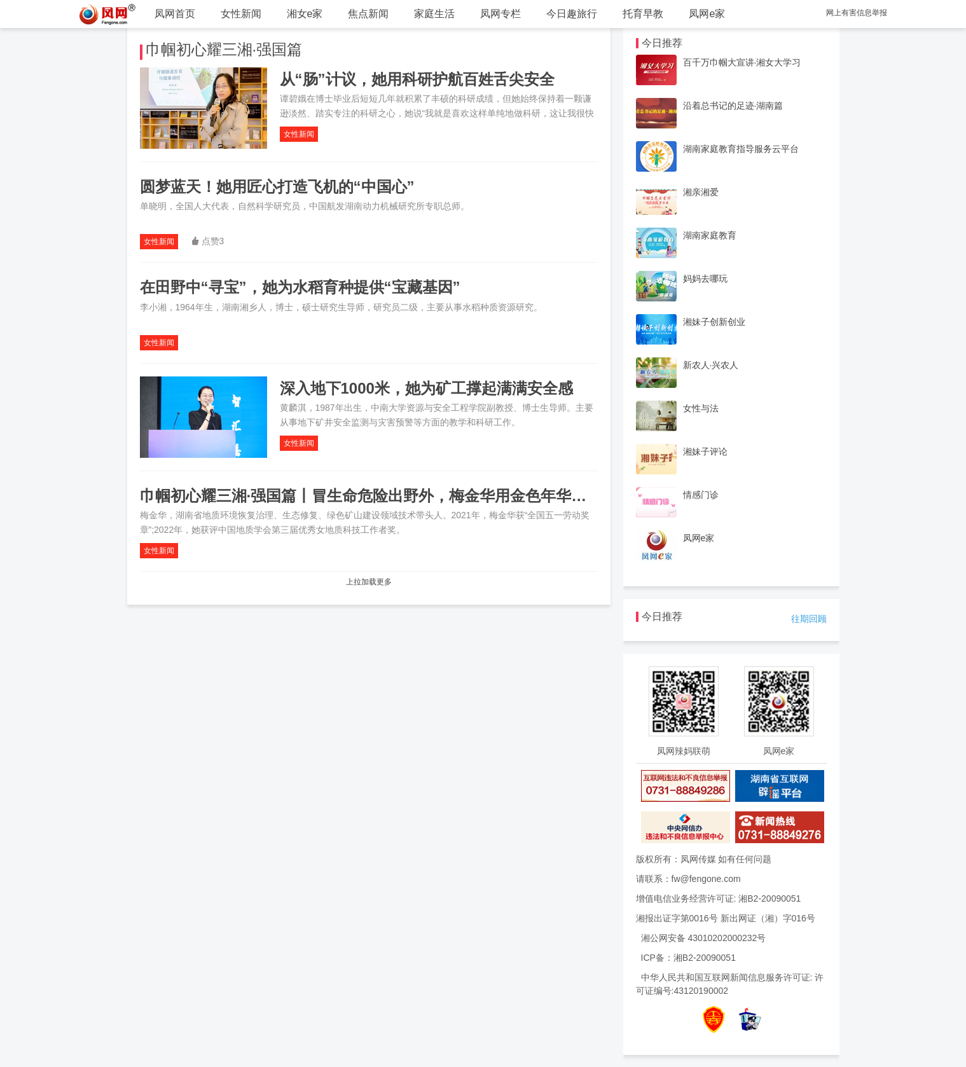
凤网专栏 (500, 13)
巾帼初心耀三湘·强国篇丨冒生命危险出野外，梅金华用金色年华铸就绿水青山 (401, 495)
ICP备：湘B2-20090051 (688, 958)
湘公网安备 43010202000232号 (703, 938)
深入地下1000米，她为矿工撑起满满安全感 (426, 388)
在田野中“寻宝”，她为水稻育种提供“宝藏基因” (300, 287)
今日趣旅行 (571, 13)
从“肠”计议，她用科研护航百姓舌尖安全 (417, 79)
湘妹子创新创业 (714, 322)
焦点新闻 (368, 13)
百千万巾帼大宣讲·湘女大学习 (742, 62)
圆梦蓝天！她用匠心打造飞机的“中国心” (277, 186)
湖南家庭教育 (709, 235)
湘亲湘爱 (701, 192)
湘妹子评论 (705, 451)
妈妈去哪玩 (705, 278)
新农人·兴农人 (711, 365)
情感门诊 (701, 495)
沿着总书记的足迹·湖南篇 (733, 105)
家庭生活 (434, 13)
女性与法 (701, 408)
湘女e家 (305, 13)
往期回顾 (809, 619)
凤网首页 (175, 13)
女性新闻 (241, 13)
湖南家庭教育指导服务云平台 (741, 149)
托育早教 (643, 13)
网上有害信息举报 (856, 12)
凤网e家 (707, 13)
